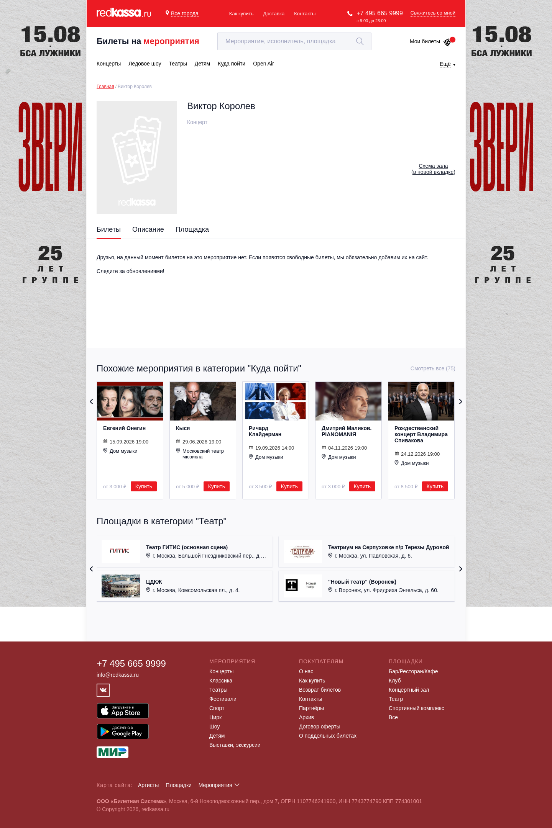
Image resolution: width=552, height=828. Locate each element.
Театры (218, 690)
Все (393, 717)
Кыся (183, 428)
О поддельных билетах (327, 736)
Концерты (221, 671)
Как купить (241, 13)
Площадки (179, 785)
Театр (396, 699)
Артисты (148, 785)
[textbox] (294, 41)
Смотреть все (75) (433, 368)
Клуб (395, 680)
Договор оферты (319, 726)
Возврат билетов (320, 690)
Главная (105, 86)
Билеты (109, 229)
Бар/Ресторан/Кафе (413, 671)
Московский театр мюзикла (200, 454)
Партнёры (311, 708)
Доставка (273, 13)
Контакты (304, 13)
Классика (220, 680)
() (433, 169)
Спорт (216, 708)
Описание (148, 229)
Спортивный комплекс (416, 708)
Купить (143, 486)
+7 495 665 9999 (379, 13)
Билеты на (148, 41)
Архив (306, 717)
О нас (306, 671)
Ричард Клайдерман (265, 431)
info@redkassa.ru (118, 675)
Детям (217, 736)
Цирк (215, 717)
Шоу (214, 726)
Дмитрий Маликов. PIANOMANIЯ (346, 431)
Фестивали (223, 699)
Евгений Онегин (124, 428)
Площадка (192, 229)
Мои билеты (431, 41)
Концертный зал (409, 690)
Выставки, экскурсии (235, 745)
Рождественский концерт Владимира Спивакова (421, 434)
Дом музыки (120, 451)
